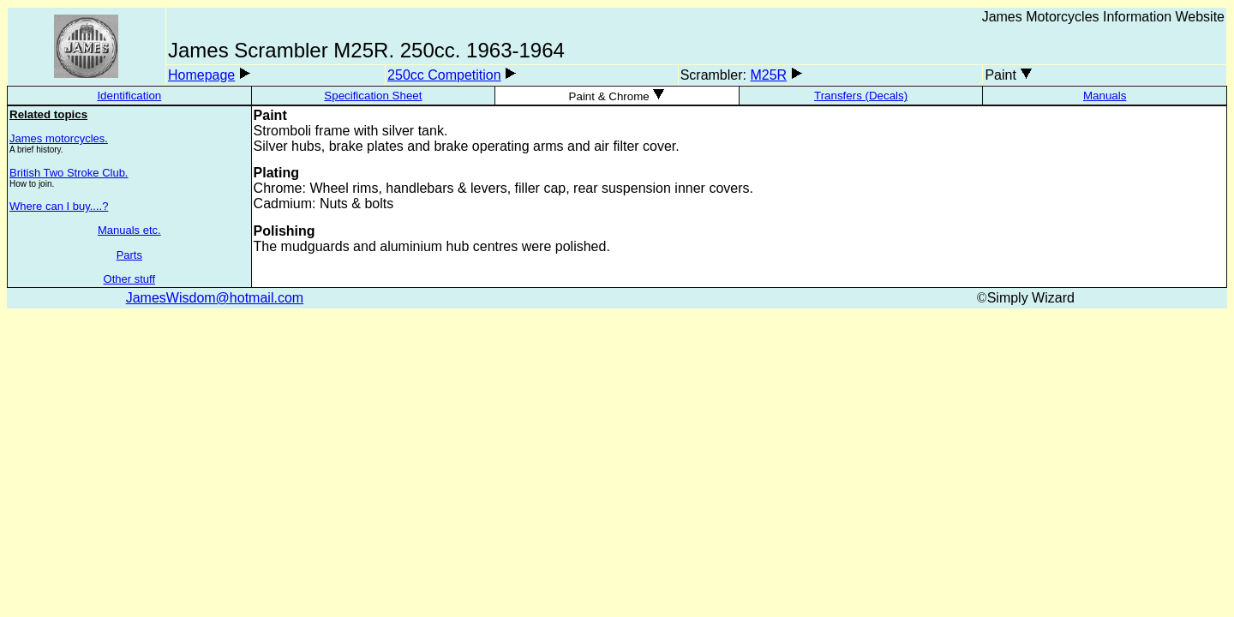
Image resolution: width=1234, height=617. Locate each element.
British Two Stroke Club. (68, 172)
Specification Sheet (373, 95)
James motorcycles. (58, 138)
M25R (768, 75)
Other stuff (129, 279)
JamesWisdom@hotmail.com (214, 298)
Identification (129, 95)
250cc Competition (444, 75)
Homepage (201, 75)
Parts (129, 255)
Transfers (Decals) (861, 95)
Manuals (1104, 95)
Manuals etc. (129, 230)
